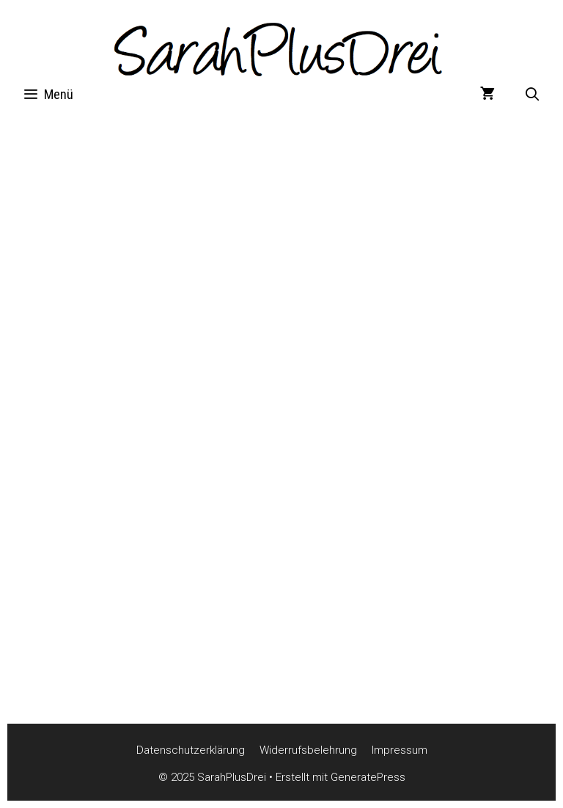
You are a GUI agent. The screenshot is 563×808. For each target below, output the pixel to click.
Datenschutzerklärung (190, 750)
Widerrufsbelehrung (308, 750)
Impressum (399, 750)
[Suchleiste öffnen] (532, 94)
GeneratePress (368, 777)
